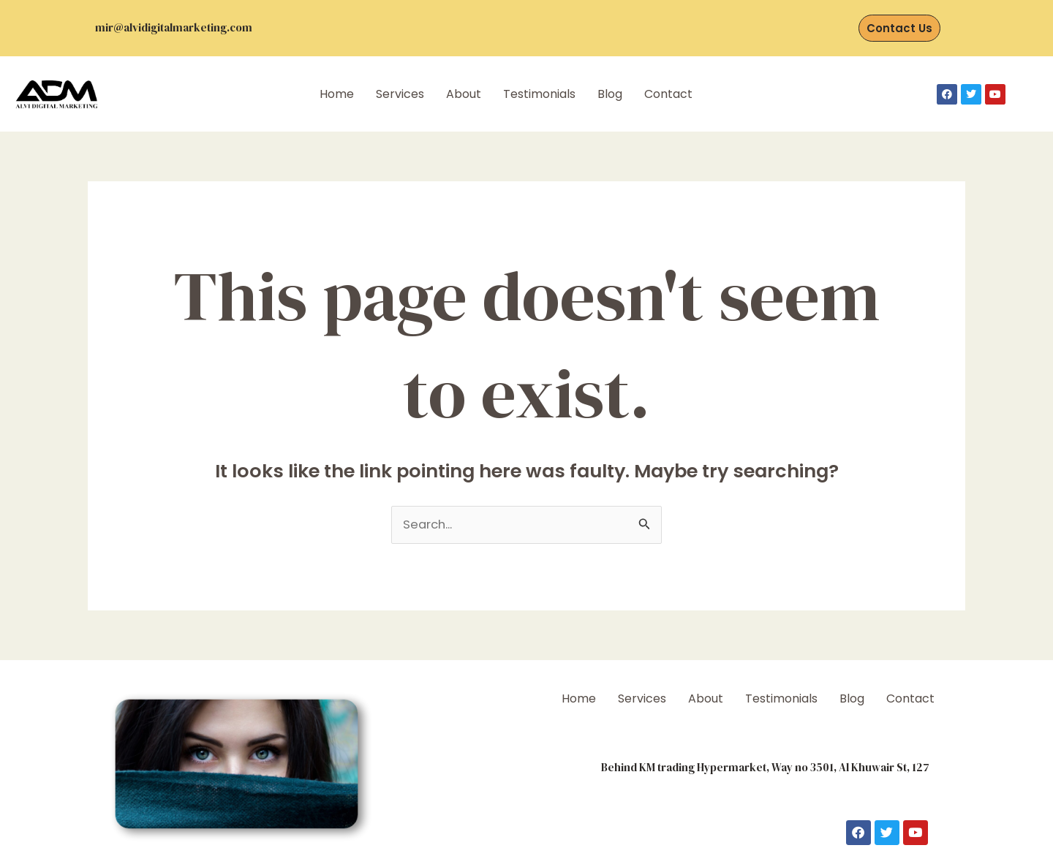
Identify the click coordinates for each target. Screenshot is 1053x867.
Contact (668, 94)
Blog (609, 94)
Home (337, 94)
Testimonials (539, 94)
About (463, 94)
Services (400, 94)
